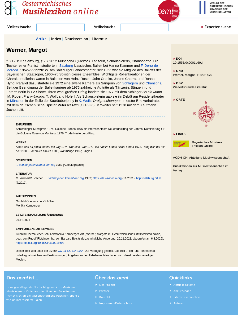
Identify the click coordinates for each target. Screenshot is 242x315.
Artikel (42, 38)
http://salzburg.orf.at (148, 178)
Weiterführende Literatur (190, 87)
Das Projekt (107, 284)
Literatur (99, 38)
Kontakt (104, 297)
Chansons (153, 83)
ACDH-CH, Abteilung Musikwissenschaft (201, 157)
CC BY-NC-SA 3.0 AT (71, 251)
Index (56, 38)
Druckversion (76, 38)
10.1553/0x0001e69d (188, 62)
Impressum (106, 303)
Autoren (178, 303)
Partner (104, 291)
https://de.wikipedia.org (107, 178)
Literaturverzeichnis (186, 297)
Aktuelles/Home (184, 284)
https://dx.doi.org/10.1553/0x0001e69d (40, 243)
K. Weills (85, 101)
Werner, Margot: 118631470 (192, 75)
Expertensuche (217, 26)
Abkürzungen (182, 291)
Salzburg (66, 65)
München (17, 101)
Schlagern (130, 83)
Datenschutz (123, 303)
